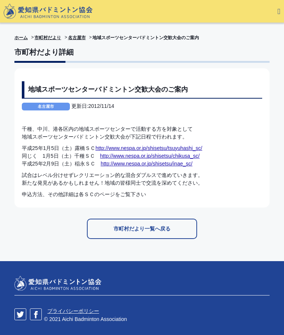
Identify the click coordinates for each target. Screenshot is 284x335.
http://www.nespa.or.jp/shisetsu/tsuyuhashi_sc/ (148, 148)
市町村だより (47, 37)
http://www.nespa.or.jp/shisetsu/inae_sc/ (146, 164)
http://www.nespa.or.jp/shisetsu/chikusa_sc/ (150, 156)
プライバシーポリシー (73, 311)
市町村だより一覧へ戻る (142, 229)
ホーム (21, 37)
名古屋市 (77, 37)
